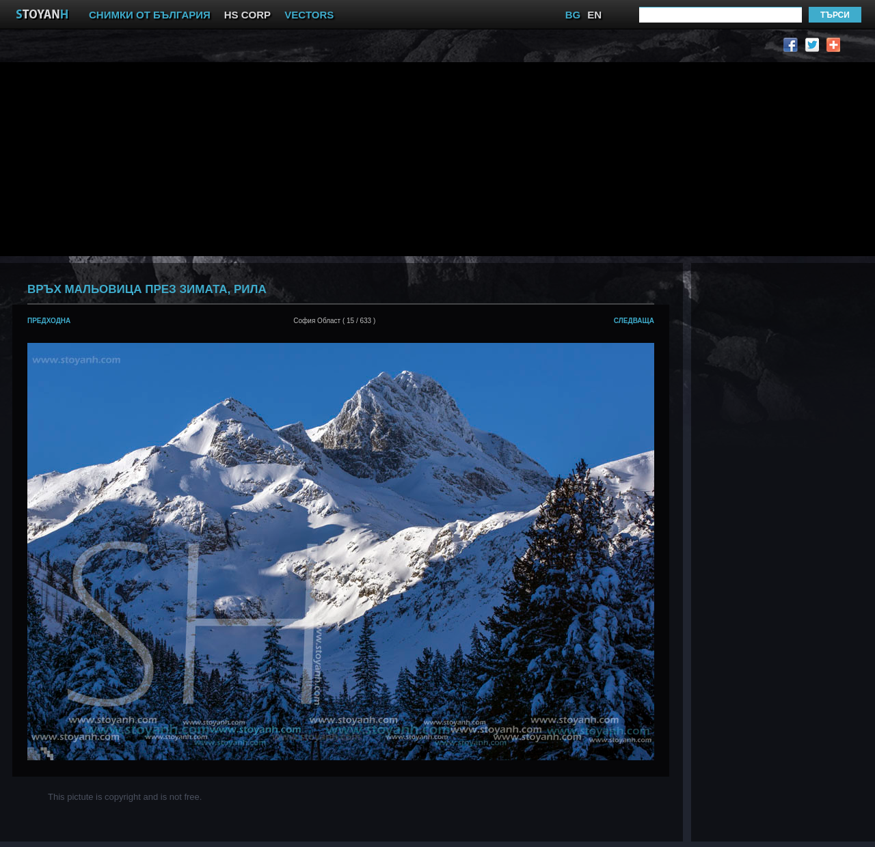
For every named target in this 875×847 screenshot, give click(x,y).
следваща (634, 320)
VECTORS (309, 14)
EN (594, 14)
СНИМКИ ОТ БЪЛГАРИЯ (150, 14)
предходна (48, 320)
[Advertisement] (283, 157)
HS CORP (247, 14)
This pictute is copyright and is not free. (125, 797)
